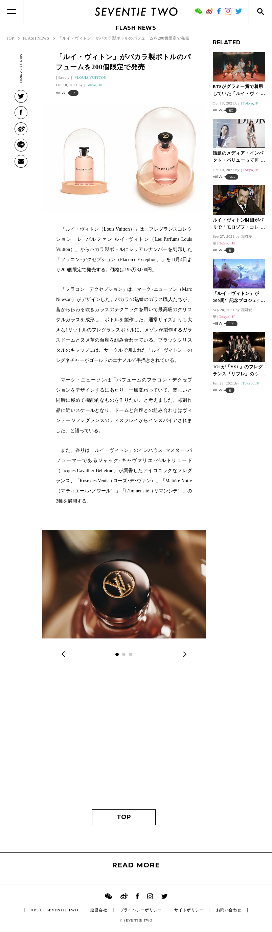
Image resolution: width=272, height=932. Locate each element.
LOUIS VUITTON (92, 77)
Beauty (63, 77)
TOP (124, 817)
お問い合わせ (229, 910)
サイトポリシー (189, 910)
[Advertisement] (124, 738)
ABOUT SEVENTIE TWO (54, 910)
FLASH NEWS (136, 28)
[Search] (260, 11)
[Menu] (11, 11)
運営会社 (98, 910)
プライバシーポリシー (141, 910)
